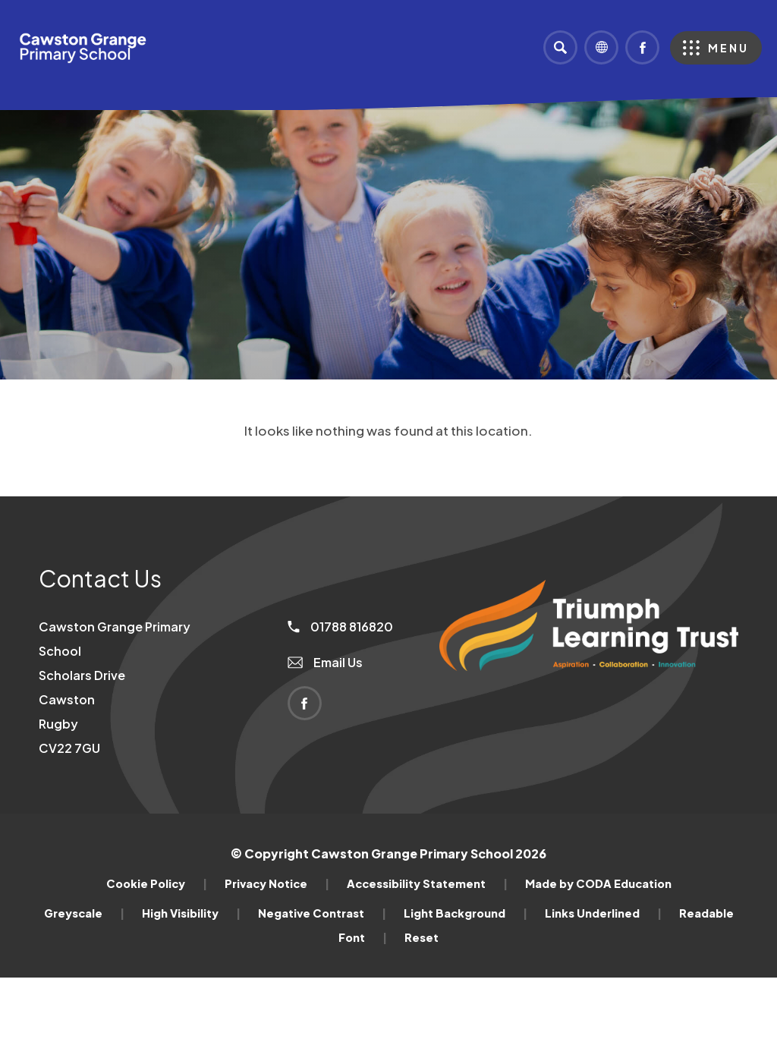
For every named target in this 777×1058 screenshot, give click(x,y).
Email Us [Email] (325, 662)
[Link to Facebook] (642, 47)
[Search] (560, 47)
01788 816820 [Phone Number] (340, 626)
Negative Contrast (322, 913)
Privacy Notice (277, 883)
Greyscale (84, 913)
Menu (728, 48)
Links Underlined (603, 913)
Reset (421, 937)
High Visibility (191, 913)
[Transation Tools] (601, 47)
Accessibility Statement (427, 883)
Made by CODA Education (598, 883)
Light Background (465, 913)
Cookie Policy (156, 883)
